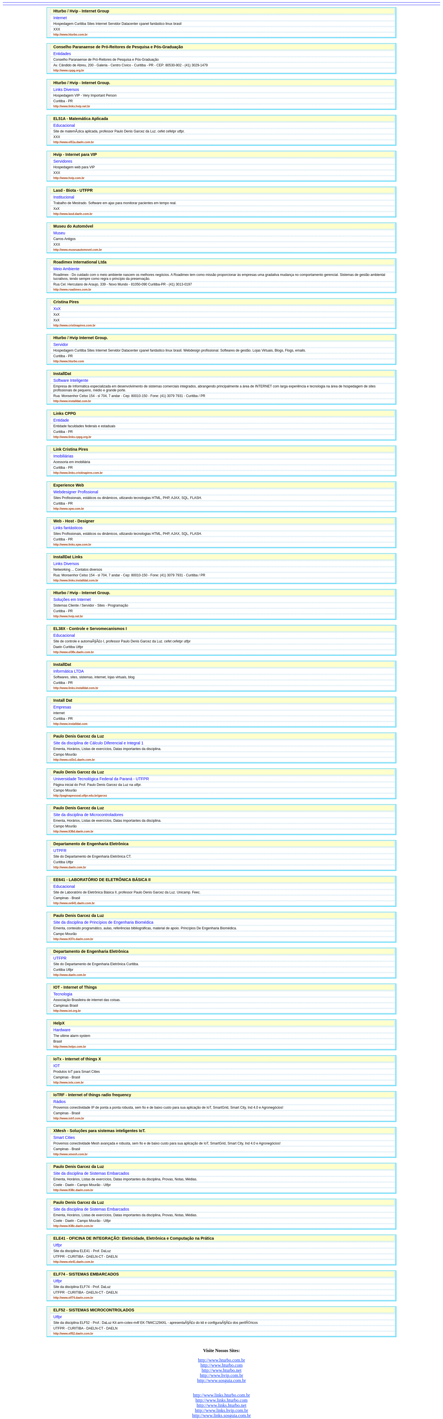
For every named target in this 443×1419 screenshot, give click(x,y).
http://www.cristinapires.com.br (74, 325)
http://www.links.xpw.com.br (72, 544)
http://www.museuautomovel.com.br (77, 249)
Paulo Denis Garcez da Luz (78, 736)
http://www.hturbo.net (221, 1370)
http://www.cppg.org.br (68, 70)
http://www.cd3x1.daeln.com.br (74, 759)
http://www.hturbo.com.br (70, 34)
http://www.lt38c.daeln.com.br (73, 1190)
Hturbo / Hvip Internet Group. (80, 337)
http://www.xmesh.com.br (70, 1154)
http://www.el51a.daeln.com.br (73, 142)
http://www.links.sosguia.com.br (221, 1415)
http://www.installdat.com (70, 723)
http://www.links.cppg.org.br (72, 437)
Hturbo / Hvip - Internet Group (81, 11)
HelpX (59, 1023)
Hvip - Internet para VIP (75, 154)
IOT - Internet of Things (75, 987)
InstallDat (62, 373)
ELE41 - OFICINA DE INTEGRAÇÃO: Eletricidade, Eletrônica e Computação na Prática (133, 1238)
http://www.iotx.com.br (68, 1082)
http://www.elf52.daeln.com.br (73, 1333)
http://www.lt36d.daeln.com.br (73, 831)
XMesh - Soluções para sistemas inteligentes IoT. (99, 1130)
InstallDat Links (67, 557)
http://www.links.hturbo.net (221, 1405)
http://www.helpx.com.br (69, 1046)
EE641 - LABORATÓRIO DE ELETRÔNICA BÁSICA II (102, 879)
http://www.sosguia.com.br (221, 1380)
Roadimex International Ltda (80, 262)
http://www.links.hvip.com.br (221, 1410)
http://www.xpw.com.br (68, 508)
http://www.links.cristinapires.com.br (78, 472)
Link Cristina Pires (70, 449)
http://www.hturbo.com (68, 361)
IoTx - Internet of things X (77, 1059)
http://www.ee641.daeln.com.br (74, 903)
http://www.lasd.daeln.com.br (73, 213)
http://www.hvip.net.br (68, 616)
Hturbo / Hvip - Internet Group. (81, 82)
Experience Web (68, 485)
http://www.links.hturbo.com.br (221, 1395)
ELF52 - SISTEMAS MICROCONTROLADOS (93, 1310)
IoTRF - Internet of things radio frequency (92, 1095)
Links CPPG (64, 413)
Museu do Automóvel (73, 226)
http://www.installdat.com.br (72, 401)
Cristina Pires (66, 302)
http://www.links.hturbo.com (221, 1400)
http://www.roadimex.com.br (72, 289)
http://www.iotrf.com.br (68, 1118)
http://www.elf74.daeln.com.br (73, 1297)
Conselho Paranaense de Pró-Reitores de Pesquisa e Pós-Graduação (118, 47)
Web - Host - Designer (73, 521)
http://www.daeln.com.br (69, 867)
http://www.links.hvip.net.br (71, 106)
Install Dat (62, 700)
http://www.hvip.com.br (68, 178)
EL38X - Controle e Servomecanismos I (90, 628)
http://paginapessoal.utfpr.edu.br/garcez (80, 795)
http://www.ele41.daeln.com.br (73, 1261)
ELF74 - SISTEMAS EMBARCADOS (86, 1274)
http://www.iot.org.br (67, 1010)
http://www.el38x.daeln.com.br (73, 652)
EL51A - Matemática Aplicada (80, 118)
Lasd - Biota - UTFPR (73, 190)
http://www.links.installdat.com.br (75, 580)
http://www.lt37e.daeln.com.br (73, 939)
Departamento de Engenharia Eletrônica (91, 844)
